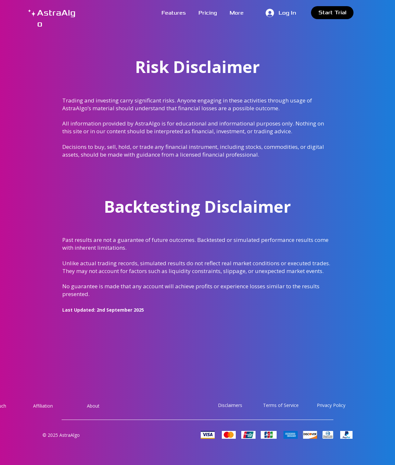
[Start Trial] (332, 12)
